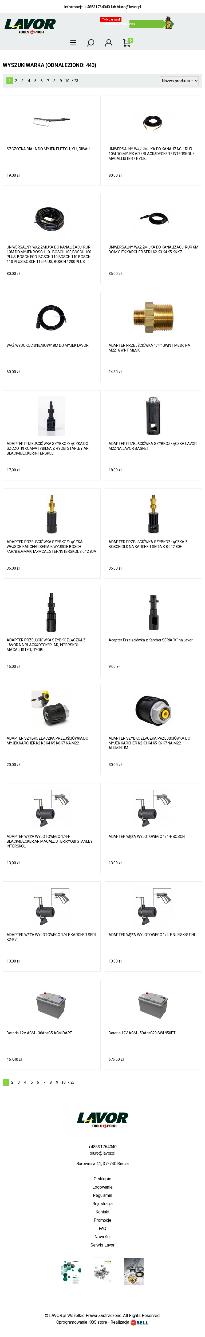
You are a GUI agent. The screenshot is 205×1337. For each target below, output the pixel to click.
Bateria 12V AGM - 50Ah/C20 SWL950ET (142, 1033)
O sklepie (102, 1178)
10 (67, 80)
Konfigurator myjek (120, 24)
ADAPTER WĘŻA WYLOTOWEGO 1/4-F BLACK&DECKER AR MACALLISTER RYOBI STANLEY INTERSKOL (49, 841)
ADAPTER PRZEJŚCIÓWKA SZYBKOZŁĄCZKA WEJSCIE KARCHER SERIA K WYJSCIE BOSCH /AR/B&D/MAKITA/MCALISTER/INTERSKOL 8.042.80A (51, 547)
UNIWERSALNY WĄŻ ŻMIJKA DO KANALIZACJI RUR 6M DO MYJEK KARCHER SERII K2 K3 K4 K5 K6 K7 (153, 249)
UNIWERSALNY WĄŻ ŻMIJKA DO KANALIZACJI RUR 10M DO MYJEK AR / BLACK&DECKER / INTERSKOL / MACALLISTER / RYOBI (151, 154)
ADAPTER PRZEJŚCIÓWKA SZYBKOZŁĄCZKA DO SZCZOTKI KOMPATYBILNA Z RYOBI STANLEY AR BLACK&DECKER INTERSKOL (47, 448)
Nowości (102, 1236)
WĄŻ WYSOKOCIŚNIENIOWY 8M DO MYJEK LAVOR (48, 345)
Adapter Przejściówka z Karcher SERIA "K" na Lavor (151, 640)
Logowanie (102, 1187)
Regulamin (102, 1195)
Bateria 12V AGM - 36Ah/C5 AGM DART (39, 1033)
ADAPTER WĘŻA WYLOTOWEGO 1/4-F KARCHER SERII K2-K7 (51, 937)
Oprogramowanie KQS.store (81, 1322)
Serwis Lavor (102, 1245)
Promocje (102, 1220)
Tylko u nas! (111, 19)
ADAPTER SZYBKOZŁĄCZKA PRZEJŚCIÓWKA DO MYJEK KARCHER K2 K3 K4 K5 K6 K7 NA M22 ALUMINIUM (149, 743)
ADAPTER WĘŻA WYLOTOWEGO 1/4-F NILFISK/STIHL (152, 935)
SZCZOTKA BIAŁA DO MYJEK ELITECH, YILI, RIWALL (49, 149)
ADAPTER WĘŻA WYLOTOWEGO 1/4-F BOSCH (147, 836)
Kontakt (102, 1211)
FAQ (103, 1228)
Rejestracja (102, 1203)
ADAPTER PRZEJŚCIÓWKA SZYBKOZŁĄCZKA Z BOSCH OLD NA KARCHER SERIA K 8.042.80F (148, 544)
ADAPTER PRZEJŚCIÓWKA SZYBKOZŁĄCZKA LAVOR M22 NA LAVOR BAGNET (153, 446)
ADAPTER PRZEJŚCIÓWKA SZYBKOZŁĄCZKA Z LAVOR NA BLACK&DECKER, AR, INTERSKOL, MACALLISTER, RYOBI (46, 645)
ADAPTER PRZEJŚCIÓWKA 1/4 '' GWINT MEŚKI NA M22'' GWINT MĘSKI (149, 347)
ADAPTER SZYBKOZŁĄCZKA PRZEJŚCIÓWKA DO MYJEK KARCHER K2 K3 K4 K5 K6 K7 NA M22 (47, 740)
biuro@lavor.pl (129, 7)
